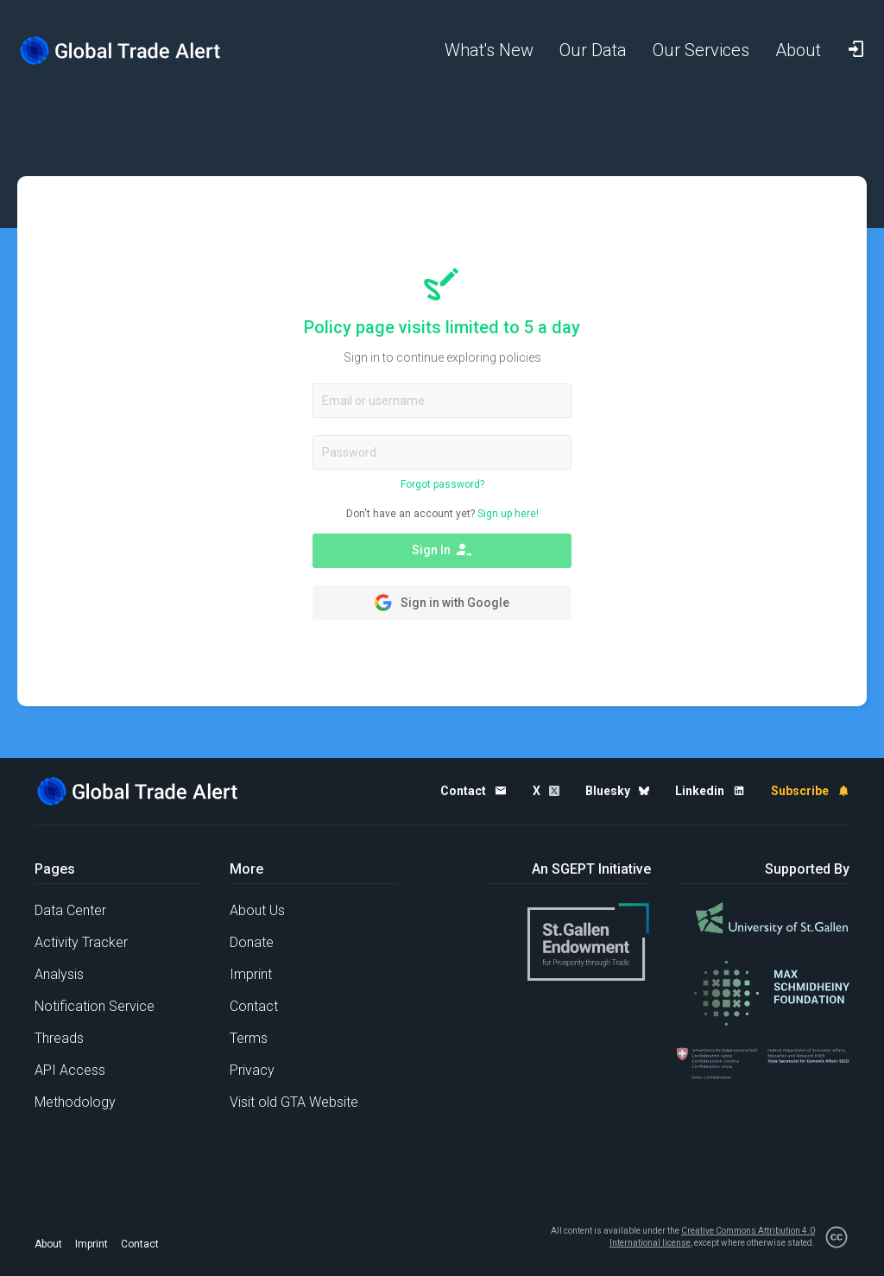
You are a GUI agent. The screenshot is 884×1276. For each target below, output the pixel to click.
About (48, 1244)
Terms (249, 1038)
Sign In (442, 550)
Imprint (251, 974)
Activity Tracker (81, 942)
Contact (254, 1006)
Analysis (59, 974)
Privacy (252, 1070)
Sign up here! (508, 514)
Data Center (70, 910)
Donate (252, 942)
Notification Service (95, 1006)
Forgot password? (442, 484)
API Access (70, 1070)
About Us (257, 910)
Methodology (75, 1102)
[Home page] (120, 50)
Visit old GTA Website (294, 1102)
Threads (59, 1038)
